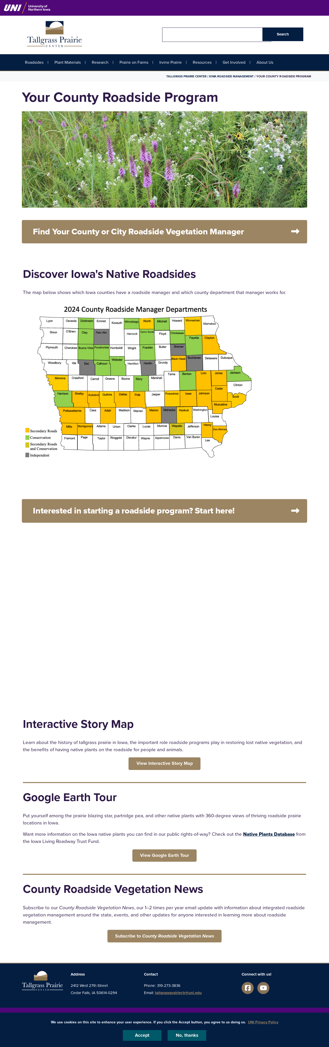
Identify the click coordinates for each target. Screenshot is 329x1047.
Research (100, 62)
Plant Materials (67, 62)
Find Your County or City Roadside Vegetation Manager (151, 232)
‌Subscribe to (164, 940)
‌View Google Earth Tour (164, 858)
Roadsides (34, 62)
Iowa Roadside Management (230, 76)
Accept (142, 1035)
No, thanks (187, 1035)
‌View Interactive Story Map (164, 766)
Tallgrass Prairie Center (184, 76)
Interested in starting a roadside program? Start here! (146, 512)
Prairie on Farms (134, 62)
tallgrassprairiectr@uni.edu (178, 997)
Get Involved (234, 62)
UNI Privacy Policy (263, 1022)
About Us (265, 62)
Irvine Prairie (170, 62)
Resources (202, 62)
